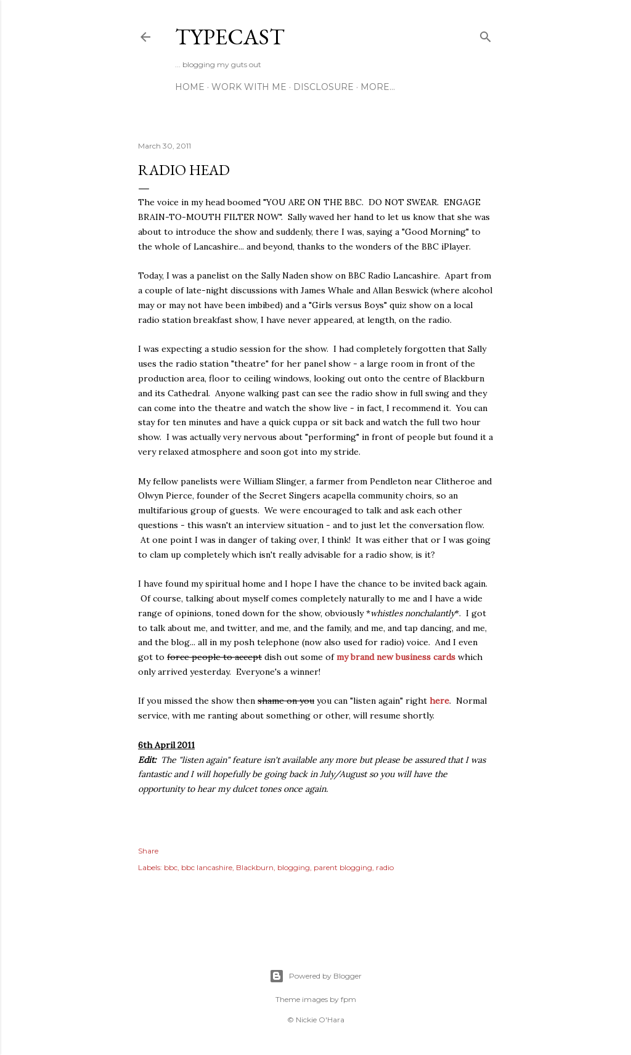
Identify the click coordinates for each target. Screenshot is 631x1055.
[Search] (485, 34)
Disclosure (323, 86)
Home (190, 86)
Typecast (230, 36)
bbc (170, 867)
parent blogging (343, 867)
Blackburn (255, 867)
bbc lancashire (206, 867)
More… (377, 86)
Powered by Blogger (315, 976)
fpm (348, 999)
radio (385, 867)
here (439, 700)
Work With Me (249, 86)
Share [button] (148, 850)
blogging (293, 867)
